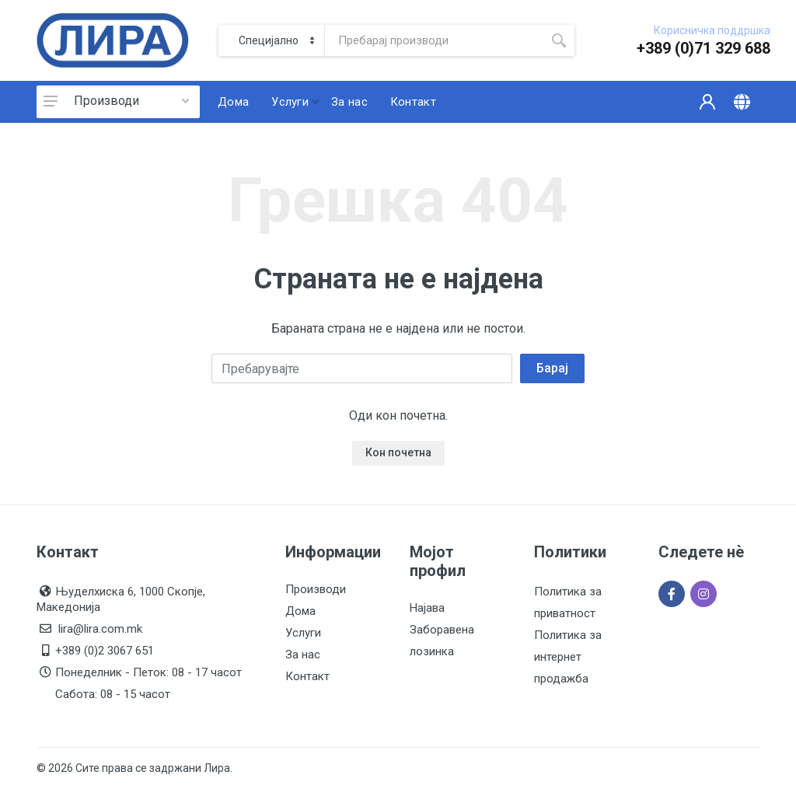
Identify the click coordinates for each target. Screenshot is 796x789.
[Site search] (434, 40)
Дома (300, 611)
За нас (302, 655)
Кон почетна (398, 452)
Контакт (307, 676)
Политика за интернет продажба (568, 657)
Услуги (303, 633)
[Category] (271, 40)
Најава (427, 608)
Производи (106, 100)
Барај (552, 368)
